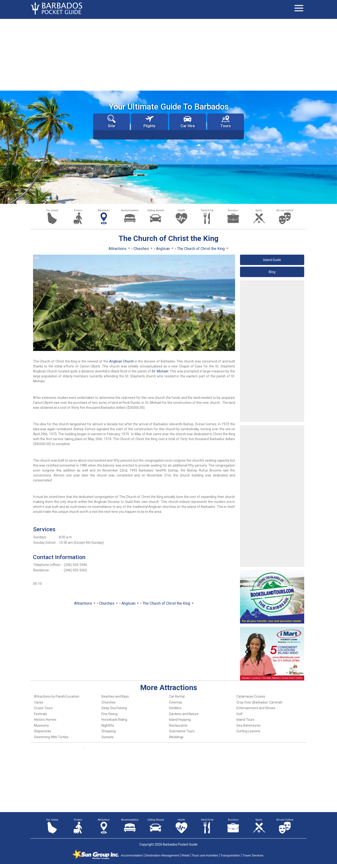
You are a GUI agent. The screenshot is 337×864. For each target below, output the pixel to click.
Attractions (104, 210)
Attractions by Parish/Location (56, 696)
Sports (259, 210)
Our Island (52, 210)
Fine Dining (109, 714)
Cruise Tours (43, 708)
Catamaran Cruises (250, 696)
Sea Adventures (248, 725)
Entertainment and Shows (255, 708)
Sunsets (107, 737)
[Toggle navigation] (299, 8)
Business (233, 210)
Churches (108, 702)
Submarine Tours (182, 731)
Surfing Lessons (248, 731)
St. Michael (160, 371)
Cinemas (175, 702)
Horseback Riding (114, 719)
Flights (149, 121)
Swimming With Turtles (51, 737)
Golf (239, 714)
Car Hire (188, 121)
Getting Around (155, 210)
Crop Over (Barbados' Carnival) (259, 702)
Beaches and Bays (115, 696)
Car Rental (177, 696)
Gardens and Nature (184, 714)
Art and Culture (284, 210)
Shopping (108, 731)
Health (181, 210)
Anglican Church (121, 361)
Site (111, 121)
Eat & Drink (207, 210)
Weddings (176, 737)
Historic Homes (45, 719)
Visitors (78, 210)
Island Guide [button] (272, 260)
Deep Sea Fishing (114, 708)
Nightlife (107, 725)
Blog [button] (272, 272)
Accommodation (130, 210)
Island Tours (245, 719)
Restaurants (178, 725)
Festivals (40, 714)
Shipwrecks (42, 731)
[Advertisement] (168, 54)
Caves (38, 702)
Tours (225, 121)
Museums (41, 725)
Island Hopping (180, 719)
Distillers (175, 708)
